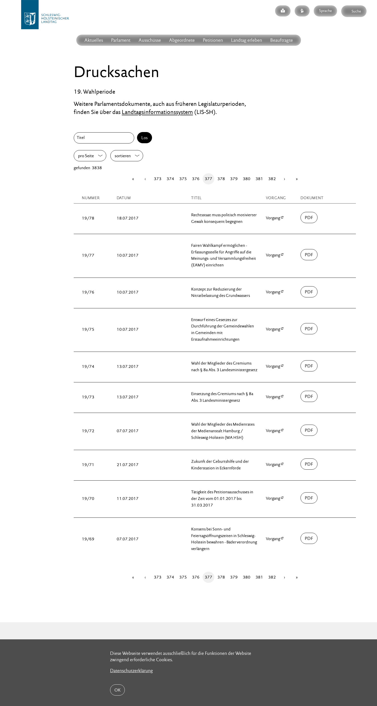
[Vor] (284, 178)
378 (221, 178)
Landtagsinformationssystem (157, 112)
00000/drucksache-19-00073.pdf (309, 396)
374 (170, 178)
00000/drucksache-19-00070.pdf (309, 497)
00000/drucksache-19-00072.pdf (309, 430)
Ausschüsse (150, 40)
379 (234, 178)
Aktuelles (93, 40)
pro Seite (86, 155)
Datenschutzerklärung (131, 670)
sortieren (123, 155)
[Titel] (105, 137)
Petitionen (213, 40)
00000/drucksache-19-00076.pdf (309, 291)
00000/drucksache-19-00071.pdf (309, 464)
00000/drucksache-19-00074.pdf (309, 365)
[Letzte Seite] (296, 178)
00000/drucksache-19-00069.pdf (309, 538)
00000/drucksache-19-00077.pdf (309, 254)
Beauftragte (281, 40)
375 (183, 178)
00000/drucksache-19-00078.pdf (309, 217)
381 (259, 178)
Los (144, 137)
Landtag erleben (246, 40)
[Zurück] (145, 178)
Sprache (325, 10)
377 (208, 178)
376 (196, 178)
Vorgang (273, 217)
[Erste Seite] (133, 178)
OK (117, 690)
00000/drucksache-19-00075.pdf (309, 328)
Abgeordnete (182, 40)
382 (272, 178)
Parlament (120, 40)
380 (246, 178)
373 (157, 178)
